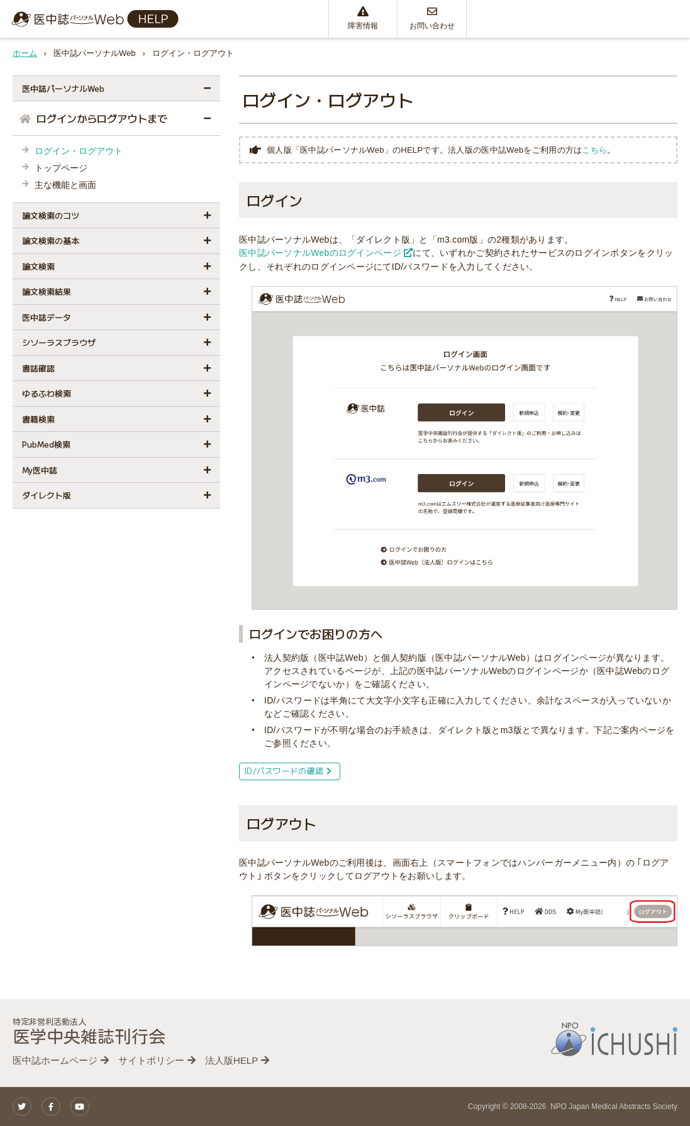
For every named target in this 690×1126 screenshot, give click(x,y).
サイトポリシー (151, 1060)
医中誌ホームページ (55, 1060)
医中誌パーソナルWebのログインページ (326, 253)
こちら (594, 150)
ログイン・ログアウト (79, 151)
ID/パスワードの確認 (288, 770)
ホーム (25, 53)
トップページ (61, 168)
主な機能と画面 (65, 185)
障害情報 (363, 18)
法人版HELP (231, 1060)
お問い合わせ (432, 18)
